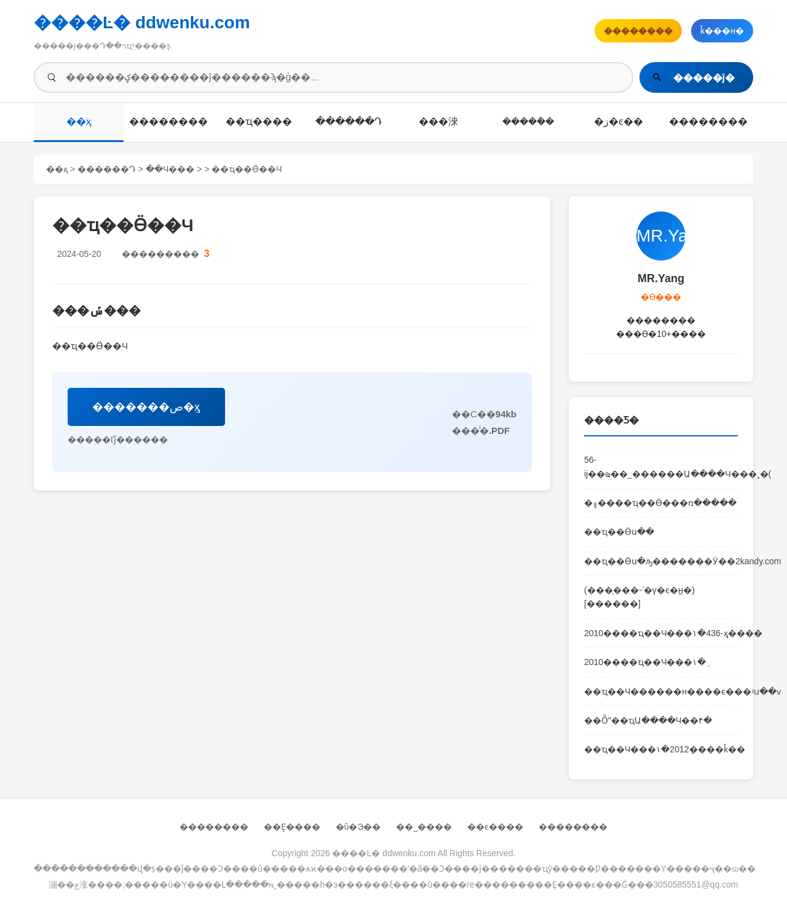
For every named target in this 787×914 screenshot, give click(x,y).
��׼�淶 (438, 121)
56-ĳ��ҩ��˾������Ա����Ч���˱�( (661, 466)
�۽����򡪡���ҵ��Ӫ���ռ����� (660, 503)
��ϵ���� (495, 827)
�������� (168, 121)
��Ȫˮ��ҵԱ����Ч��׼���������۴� (648, 720)
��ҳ (79, 121)
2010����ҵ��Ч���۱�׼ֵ (645, 662)
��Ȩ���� (292, 827)
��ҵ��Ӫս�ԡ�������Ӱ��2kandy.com (661, 561)
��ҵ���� (259, 121)
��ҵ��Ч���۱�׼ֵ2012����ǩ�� (661, 749)
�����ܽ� (528, 121)
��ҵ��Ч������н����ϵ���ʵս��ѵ (661, 691)
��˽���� (424, 827)
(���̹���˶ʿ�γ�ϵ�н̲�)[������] (639, 597)
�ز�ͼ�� (618, 121)
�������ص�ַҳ (146, 407)
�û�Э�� (358, 827)
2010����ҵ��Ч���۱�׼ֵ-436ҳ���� (661, 633)
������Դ (348, 121)
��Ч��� (170, 169)
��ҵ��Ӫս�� (619, 532)
